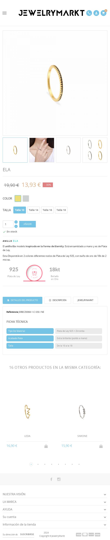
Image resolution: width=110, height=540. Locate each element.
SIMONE (82, 436)
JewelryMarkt (85, 300)
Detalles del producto (24, 300)
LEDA (27, 436)
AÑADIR (28, 224)
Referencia (12, 311)
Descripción (59, 300)
